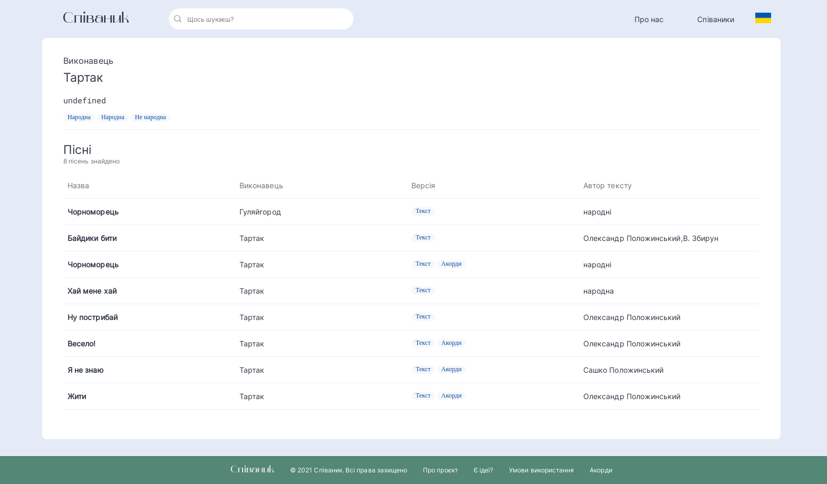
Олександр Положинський (632, 317)
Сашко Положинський (623, 369)
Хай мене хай (92, 290)
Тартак (251, 238)
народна (598, 290)
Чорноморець (93, 211)
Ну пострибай (93, 317)
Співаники (715, 19)
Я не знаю (85, 369)
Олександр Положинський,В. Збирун (650, 238)
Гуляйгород (260, 211)
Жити (77, 396)
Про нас (649, 19)
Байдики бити (92, 238)
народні (597, 211)
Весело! (82, 343)
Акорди (601, 470)
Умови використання (541, 470)
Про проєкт (440, 470)
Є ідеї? (483, 470)
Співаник (96, 19)
